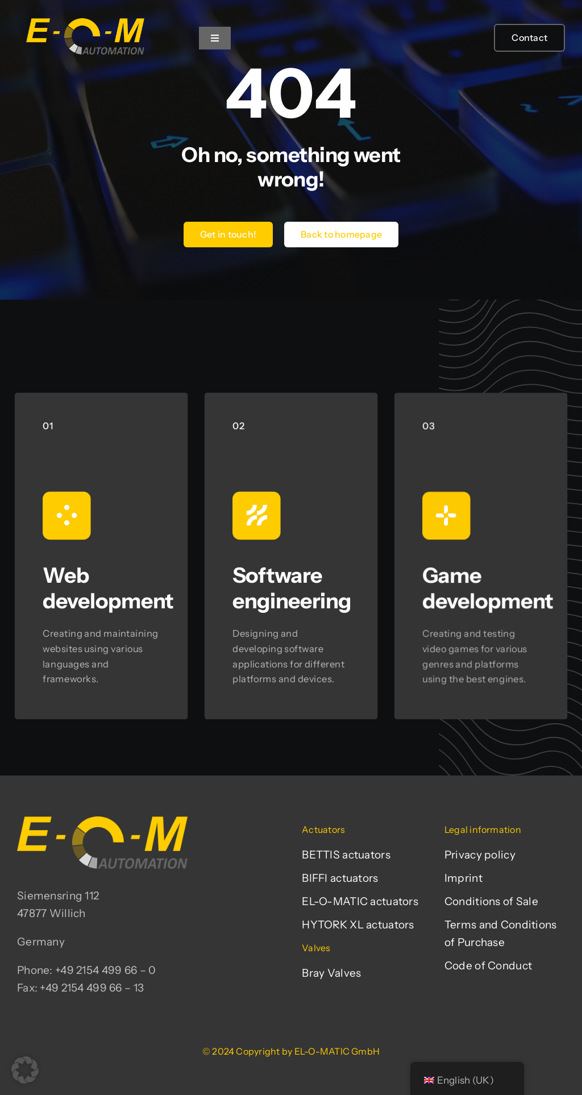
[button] (25, 1070)
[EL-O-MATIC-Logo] (85, 17)
